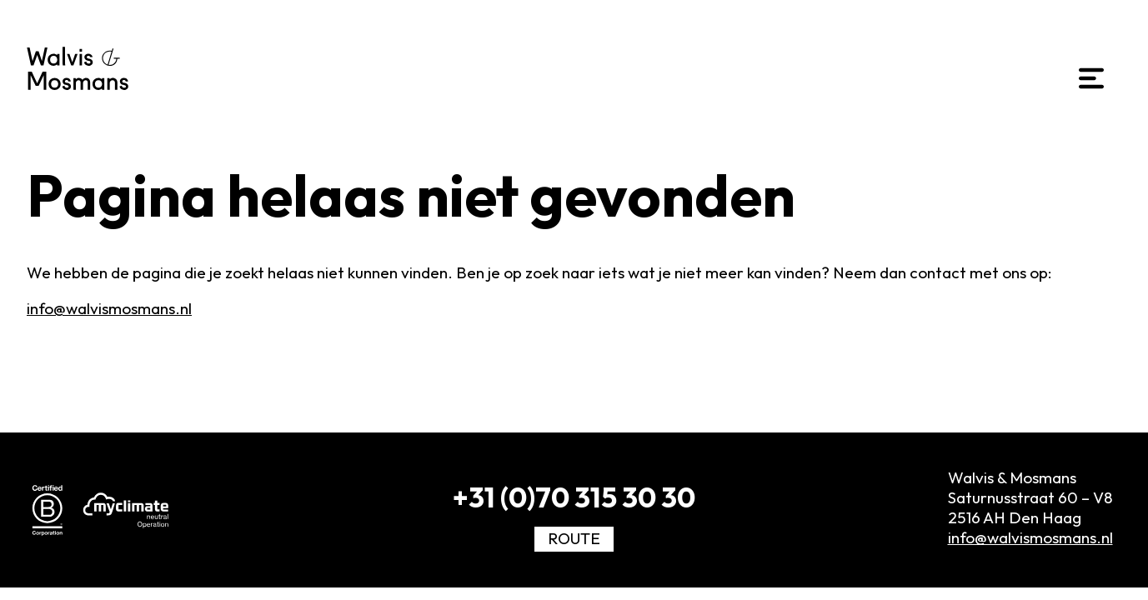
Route (574, 538)
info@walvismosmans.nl (109, 308)
